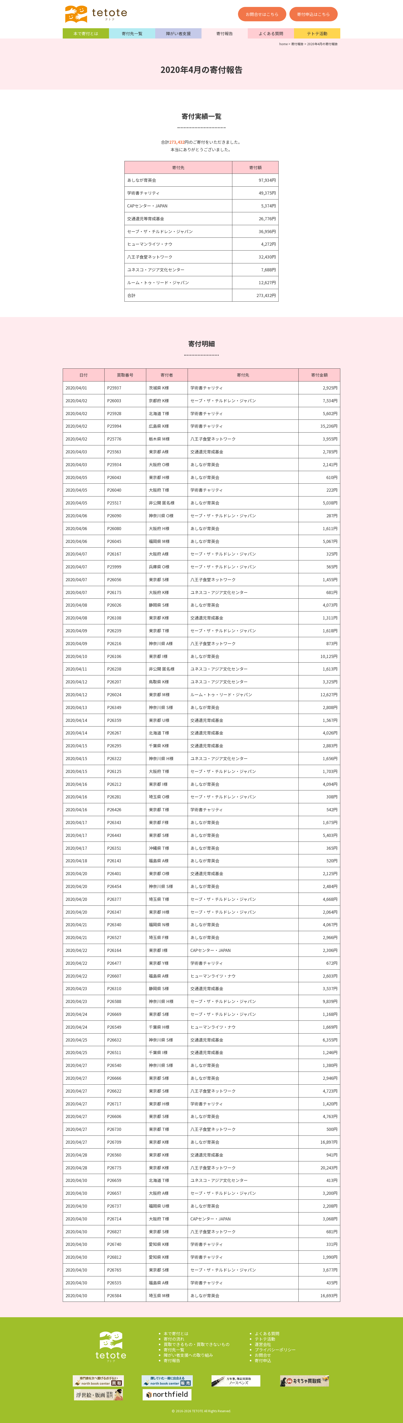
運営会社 (263, 1344)
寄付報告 (224, 33)
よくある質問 (271, 33)
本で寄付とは (86, 33)
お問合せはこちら (262, 14)
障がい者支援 (178, 33)
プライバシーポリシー (275, 1349)
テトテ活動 (317, 33)
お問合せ (263, 1355)
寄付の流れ (174, 1339)
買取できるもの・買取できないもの (197, 1344)
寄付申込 (263, 1360)
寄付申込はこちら (313, 14)
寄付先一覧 (132, 33)
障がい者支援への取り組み (188, 1355)
